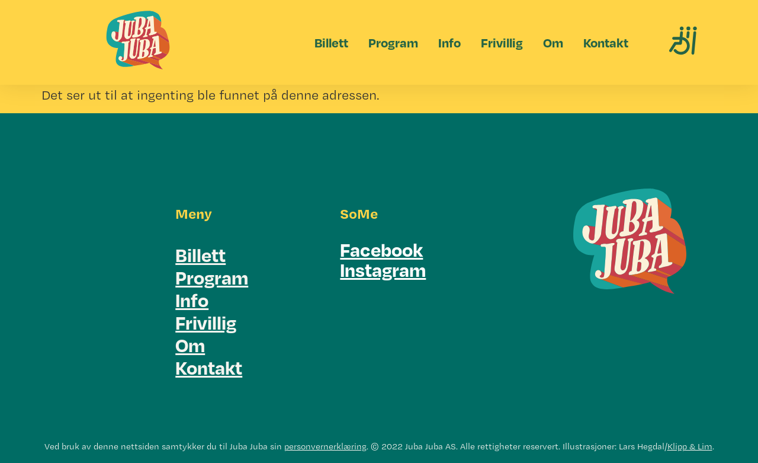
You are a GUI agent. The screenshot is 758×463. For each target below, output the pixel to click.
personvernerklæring (325, 446)
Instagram (383, 269)
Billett (331, 42)
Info (449, 42)
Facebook (381, 249)
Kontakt (605, 42)
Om (553, 42)
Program (393, 42)
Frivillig (502, 42)
